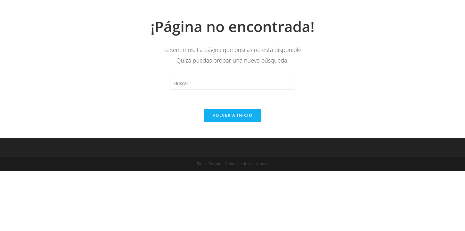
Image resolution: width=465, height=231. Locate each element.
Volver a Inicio (232, 115)
